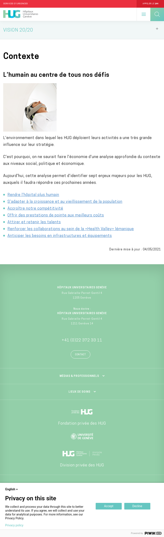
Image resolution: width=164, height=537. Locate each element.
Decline (137, 506)
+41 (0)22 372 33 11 (82, 340)
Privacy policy (14, 525)
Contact (80, 355)
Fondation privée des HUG (82, 424)
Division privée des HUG (82, 465)
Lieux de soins (79, 392)
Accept (108, 506)
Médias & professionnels (79, 376)
